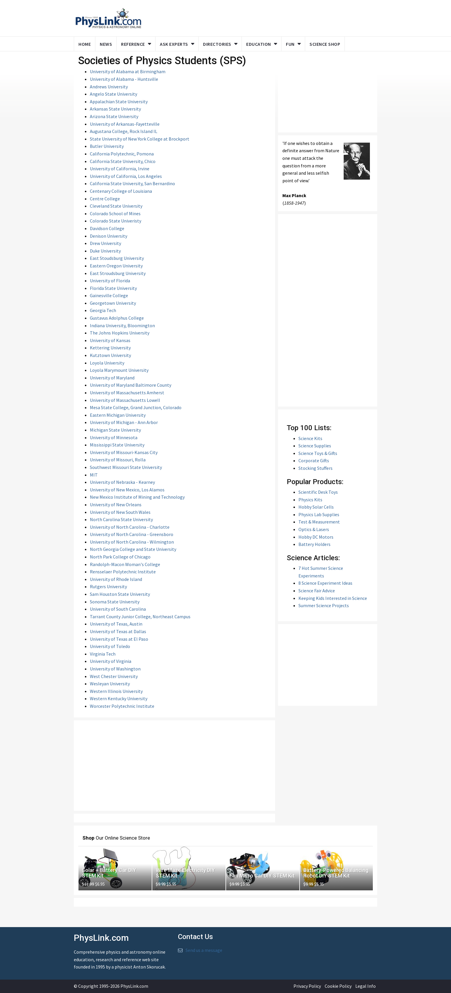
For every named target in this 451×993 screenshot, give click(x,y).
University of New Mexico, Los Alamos (127, 490)
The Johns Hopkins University (119, 333)
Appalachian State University (119, 101)
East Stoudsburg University (117, 258)
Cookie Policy (338, 986)
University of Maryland (112, 378)
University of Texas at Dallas (118, 631)
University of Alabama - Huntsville (124, 79)
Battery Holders (314, 544)
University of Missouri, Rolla (118, 460)
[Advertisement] (174, 765)
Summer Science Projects (323, 605)
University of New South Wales (120, 512)
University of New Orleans (115, 504)
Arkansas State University (115, 109)
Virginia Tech (103, 654)
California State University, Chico (122, 161)
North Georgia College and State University (133, 549)
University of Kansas (110, 340)
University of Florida (110, 280)
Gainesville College (109, 295)
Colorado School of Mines (115, 213)
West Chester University (114, 676)
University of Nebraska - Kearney (122, 482)
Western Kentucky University (118, 698)
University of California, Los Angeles (126, 176)
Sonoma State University (114, 602)
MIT (94, 475)
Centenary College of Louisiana (121, 191)
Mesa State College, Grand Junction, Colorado (135, 407)
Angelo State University (113, 94)
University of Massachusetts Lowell (125, 400)
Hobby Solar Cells (316, 507)
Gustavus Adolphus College (117, 318)
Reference (133, 44)
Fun (290, 44)
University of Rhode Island (116, 579)
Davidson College (107, 228)
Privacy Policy (307, 986)
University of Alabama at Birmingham (127, 71)
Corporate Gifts (313, 460)
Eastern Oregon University (116, 266)
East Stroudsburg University (118, 273)
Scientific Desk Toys (318, 492)
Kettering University (110, 348)
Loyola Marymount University (119, 370)
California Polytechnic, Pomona (122, 154)
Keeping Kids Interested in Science (332, 598)
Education (258, 44)
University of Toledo (110, 646)
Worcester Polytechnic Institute (122, 706)
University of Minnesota (113, 437)
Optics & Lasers (313, 529)
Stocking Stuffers (315, 468)
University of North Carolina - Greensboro (131, 534)
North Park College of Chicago (120, 557)
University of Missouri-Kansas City (124, 452)
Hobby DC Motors (315, 537)
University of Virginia (110, 661)
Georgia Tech (103, 310)
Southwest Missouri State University (126, 467)
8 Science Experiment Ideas (325, 583)
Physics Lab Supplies (318, 514)
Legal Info (365, 986)
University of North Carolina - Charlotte (129, 527)
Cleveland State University (116, 206)
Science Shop (325, 44)
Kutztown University (110, 355)
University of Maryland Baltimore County (130, 385)
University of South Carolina (118, 609)
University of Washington (115, 669)
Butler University (107, 146)
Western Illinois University (116, 691)
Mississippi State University (117, 445)
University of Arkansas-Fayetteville (125, 124)
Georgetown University (113, 303)
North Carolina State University (121, 519)
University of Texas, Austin (116, 624)
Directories (217, 44)
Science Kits (310, 438)
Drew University (105, 243)
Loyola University (107, 363)
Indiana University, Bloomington (122, 325)
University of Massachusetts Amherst (127, 392)
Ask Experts (174, 44)
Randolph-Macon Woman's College (125, 564)
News (106, 44)
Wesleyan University (110, 683)
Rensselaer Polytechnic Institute (123, 572)
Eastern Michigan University (118, 415)
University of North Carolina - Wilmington (132, 542)
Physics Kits (310, 499)
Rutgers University (108, 586)
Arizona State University (114, 116)
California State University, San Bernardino (132, 183)
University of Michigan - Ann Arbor (124, 422)
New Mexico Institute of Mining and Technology (137, 497)
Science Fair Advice (316, 590)
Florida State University (113, 288)
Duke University (105, 251)
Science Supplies (314, 446)
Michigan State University (115, 430)
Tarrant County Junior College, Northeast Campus (140, 616)
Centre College (105, 199)
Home (84, 44)
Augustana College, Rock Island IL (123, 131)
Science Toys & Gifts (317, 453)
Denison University (108, 236)
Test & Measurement (319, 522)
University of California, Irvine (119, 168)
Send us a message (204, 950)
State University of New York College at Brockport (139, 139)
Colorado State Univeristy (115, 221)
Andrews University (109, 87)
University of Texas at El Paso (119, 639)
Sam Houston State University (120, 594)
